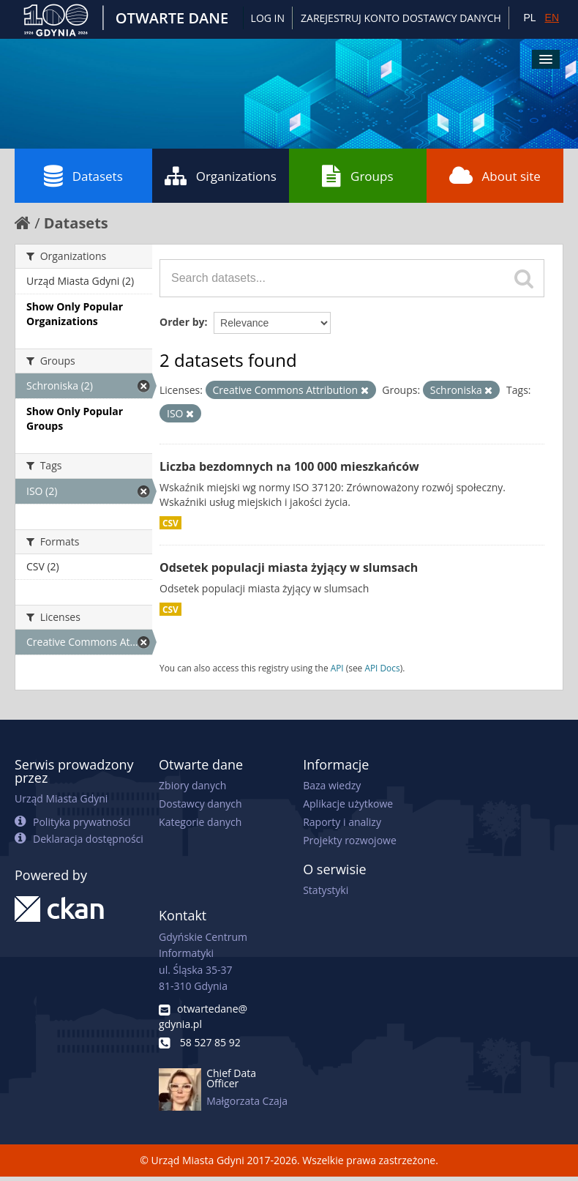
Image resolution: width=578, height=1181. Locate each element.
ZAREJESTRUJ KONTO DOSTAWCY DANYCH (401, 18)
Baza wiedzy (332, 785)
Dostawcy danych (200, 804)
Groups (357, 176)
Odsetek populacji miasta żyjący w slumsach (288, 567)
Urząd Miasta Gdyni (61, 798)
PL (529, 17)
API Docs (381, 668)
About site (495, 176)
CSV (170, 523)
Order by (181, 322)
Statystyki (325, 890)
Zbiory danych (192, 785)
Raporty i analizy (342, 822)
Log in (268, 18)
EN (552, 17)
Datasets (83, 176)
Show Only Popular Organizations (74, 313)
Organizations (221, 176)
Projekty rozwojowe (350, 840)
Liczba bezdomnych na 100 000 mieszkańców (289, 466)
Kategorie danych (200, 822)
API (337, 668)
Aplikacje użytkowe (348, 804)
